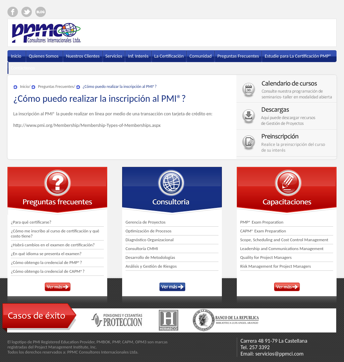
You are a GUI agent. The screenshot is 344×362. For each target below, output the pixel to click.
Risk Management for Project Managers (275, 266)
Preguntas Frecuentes (56, 86)
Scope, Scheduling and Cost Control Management (284, 239)
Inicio (24, 86)
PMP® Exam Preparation (261, 222)
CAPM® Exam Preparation (263, 230)
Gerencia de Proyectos (146, 222)
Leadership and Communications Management (282, 248)
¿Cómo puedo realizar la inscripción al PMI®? (120, 86)
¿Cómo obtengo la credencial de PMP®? (46, 262)
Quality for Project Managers (266, 257)
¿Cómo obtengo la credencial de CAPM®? (47, 271)
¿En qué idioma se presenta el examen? (46, 253)
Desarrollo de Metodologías (150, 257)
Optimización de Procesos (148, 230)
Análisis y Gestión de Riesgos (151, 266)
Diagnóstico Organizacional (150, 239)
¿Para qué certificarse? (31, 222)
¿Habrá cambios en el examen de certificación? (53, 244)
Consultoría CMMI (142, 248)
